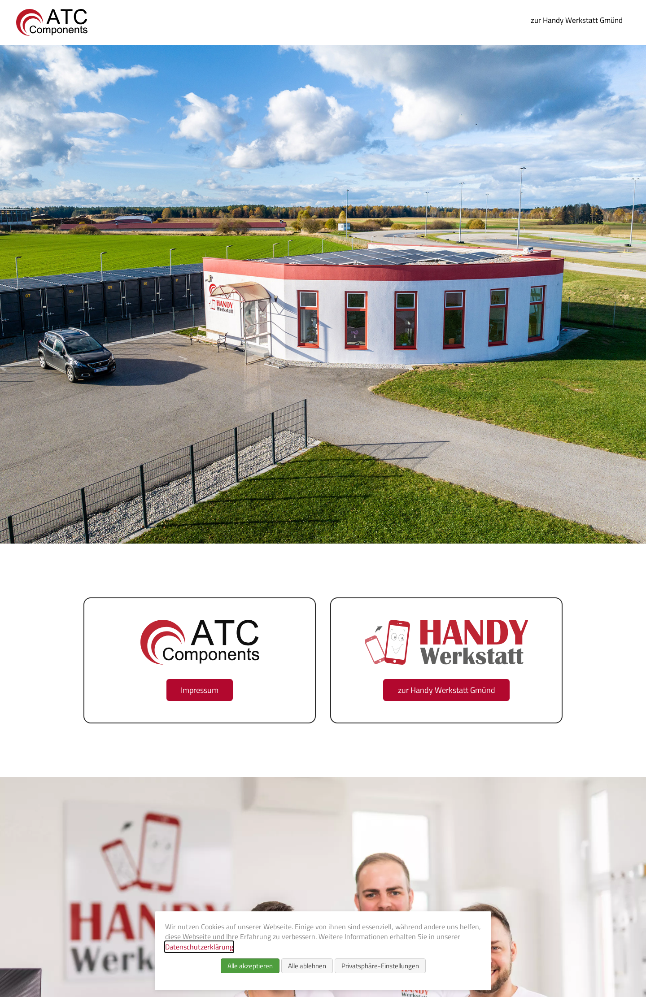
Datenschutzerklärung (199, 946)
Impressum (199, 690)
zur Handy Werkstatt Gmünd (577, 20)
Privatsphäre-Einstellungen (380, 966)
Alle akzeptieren (250, 966)
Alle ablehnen (307, 966)
